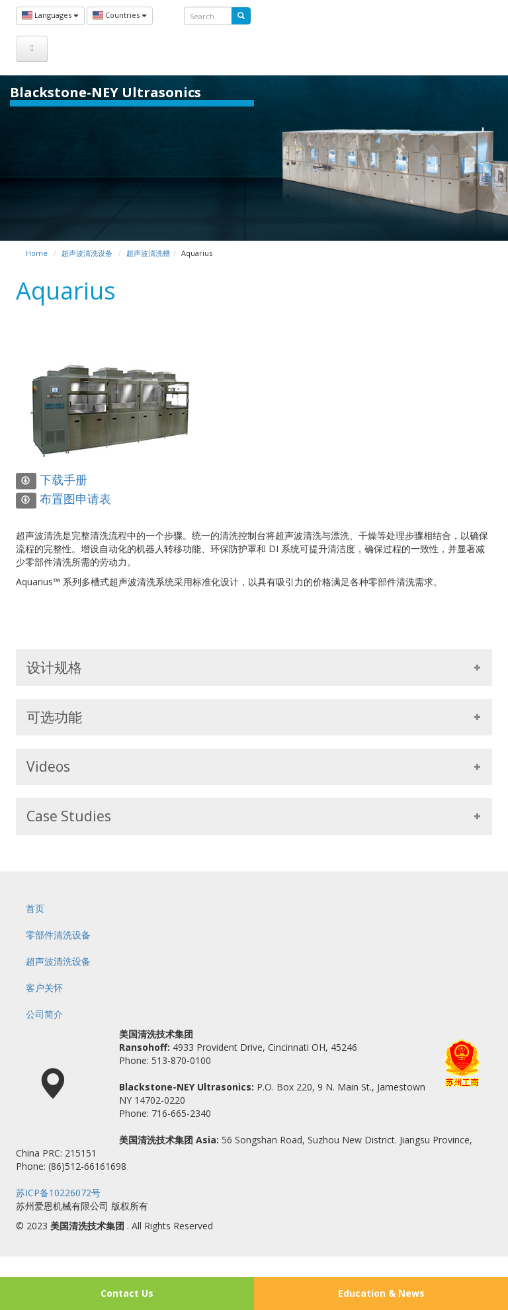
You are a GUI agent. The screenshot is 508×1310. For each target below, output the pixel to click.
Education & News (381, 1293)
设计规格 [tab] (254, 667)
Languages (50, 16)
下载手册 (51, 479)
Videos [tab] (254, 766)
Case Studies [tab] (254, 816)
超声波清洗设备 (58, 961)
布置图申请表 (63, 499)
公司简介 (44, 1014)
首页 (35, 908)
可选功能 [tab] (254, 717)
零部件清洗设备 (58, 934)
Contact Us (127, 1293)
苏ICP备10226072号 (58, 1192)
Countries (120, 16)
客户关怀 (44, 987)
